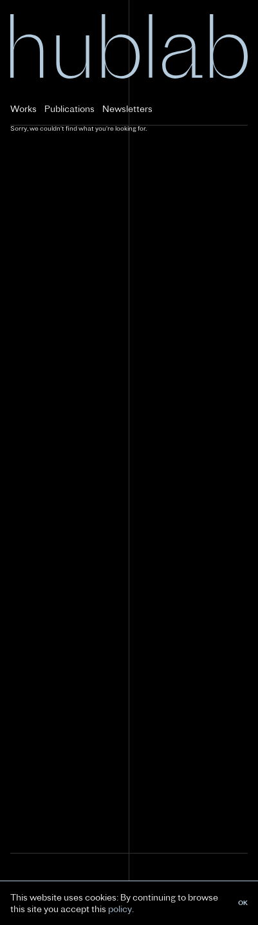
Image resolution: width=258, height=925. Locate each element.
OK (243, 903)
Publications (69, 109)
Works (23, 109)
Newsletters (127, 109)
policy (120, 909)
